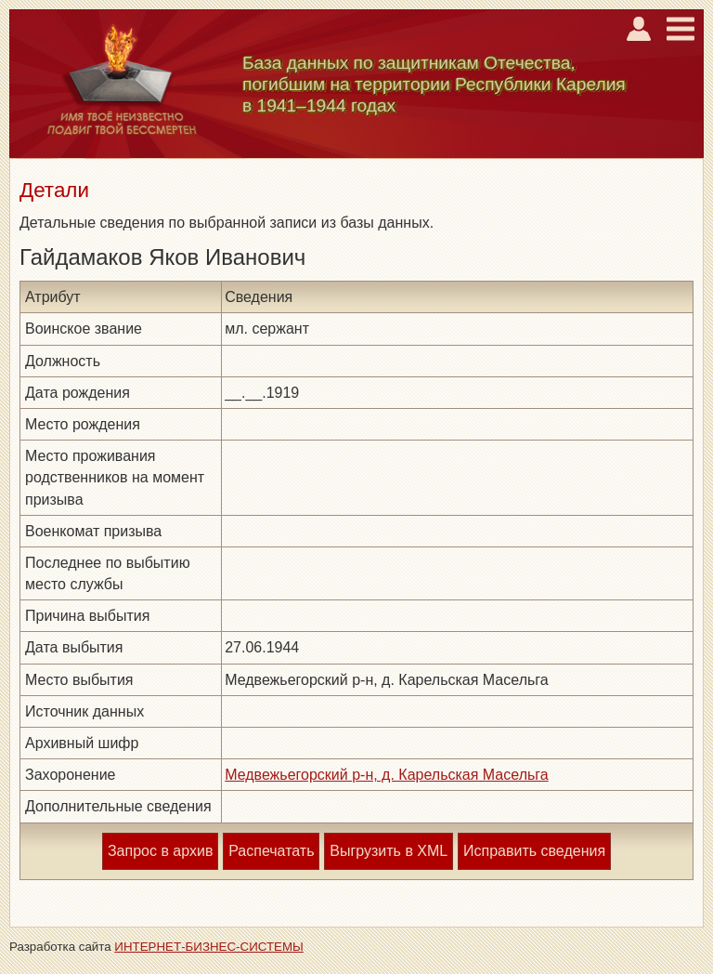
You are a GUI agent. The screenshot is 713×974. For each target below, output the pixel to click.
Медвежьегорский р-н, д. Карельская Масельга (387, 775)
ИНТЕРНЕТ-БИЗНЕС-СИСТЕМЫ (209, 947)
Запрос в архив (160, 851)
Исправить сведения (534, 851)
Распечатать (271, 851)
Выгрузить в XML (388, 851)
